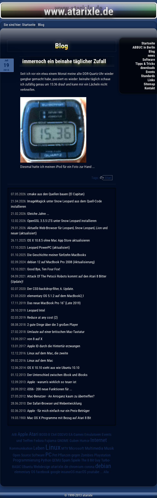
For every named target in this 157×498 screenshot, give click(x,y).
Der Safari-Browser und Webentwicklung (54, 403)
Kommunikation (21, 448)
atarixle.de (59, 466)
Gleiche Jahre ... (38, 214)
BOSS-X (44, 435)
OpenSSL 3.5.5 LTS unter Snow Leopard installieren (61, 221)
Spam (66, 460)
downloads (147, 68)
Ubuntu (27, 467)
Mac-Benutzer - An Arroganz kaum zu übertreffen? (60, 396)
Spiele (75, 460)
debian (103, 466)
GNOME (63, 440)
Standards (148, 76)
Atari (108, 178)
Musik (109, 448)
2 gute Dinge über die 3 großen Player (52, 325)
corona (89, 467)
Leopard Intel (36, 310)
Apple (23, 434)
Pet (54, 455)
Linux (53, 447)
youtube (93, 471)
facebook (42, 472)
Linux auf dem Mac (40, 360)
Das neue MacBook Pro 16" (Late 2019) (54, 303)
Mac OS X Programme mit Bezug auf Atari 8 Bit (59, 418)
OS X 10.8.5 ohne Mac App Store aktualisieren (58, 240)
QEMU (56, 460)
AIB (14, 435)
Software (148, 60)
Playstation (102, 455)
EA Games (76, 435)
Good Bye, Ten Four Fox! (43, 269)
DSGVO (62, 435)
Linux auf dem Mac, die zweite (47, 353)
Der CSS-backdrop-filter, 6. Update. (50, 289)
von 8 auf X (34, 339)
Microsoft (76, 448)
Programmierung (26, 460)
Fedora (39, 440)
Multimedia (94, 448)
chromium (76, 467)
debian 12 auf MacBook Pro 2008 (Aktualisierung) (61, 262)
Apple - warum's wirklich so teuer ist (51, 382)
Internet (98, 440)
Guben (74, 441)
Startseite (148, 43)
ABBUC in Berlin (143, 47)
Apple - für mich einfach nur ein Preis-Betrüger (58, 411)
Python (46, 460)
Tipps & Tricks (145, 64)
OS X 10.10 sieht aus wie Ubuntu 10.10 (53, 368)
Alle (106, 472)
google (55, 472)
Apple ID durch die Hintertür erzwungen (53, 346)
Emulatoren (92, 434)
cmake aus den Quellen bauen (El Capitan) (55, 194)
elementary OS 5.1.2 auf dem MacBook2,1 (55, 296)
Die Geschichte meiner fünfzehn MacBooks (56, 255)
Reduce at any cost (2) (42, 317)
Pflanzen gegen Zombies (75, 455)
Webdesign (42, 467)
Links (151, 80)
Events (150, 72)
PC (48, 454)
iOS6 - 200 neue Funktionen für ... (49, 389)
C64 (54, 435)
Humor (85, 441)
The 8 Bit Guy (90, 460)
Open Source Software (29, 455)
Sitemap (149, 84)
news (151, 55)
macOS (80, 471)
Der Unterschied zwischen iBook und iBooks (57, 375)
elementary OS (24, 472)
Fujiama (50, 440)
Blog (152, 51)
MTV (64, 448)
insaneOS (68, 472)
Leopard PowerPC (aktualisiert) (48, 247)
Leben (39, 448)
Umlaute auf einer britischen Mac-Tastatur (55, 332)
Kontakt (150, 88)
